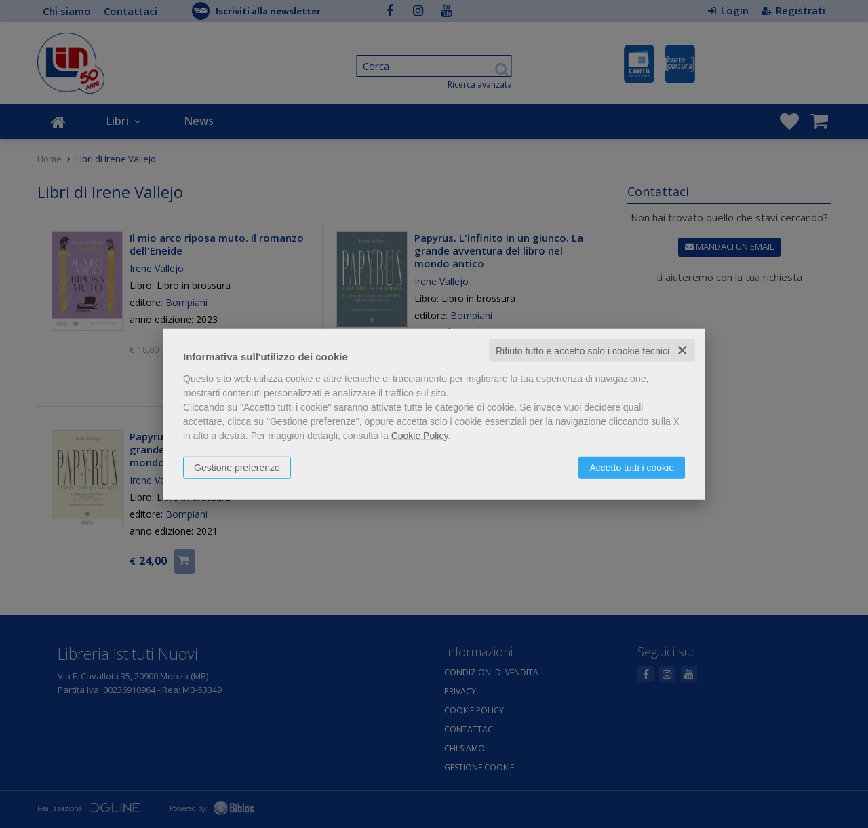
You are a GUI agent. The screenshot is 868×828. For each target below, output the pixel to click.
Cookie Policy (419, 435)
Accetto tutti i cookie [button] (631, 467)
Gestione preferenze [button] (237, 467)
